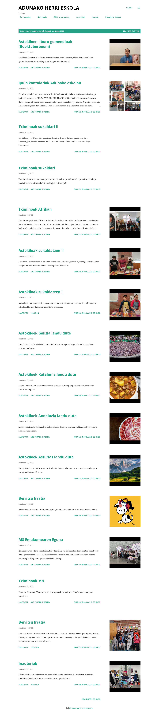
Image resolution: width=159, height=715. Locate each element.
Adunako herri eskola (49, 7)
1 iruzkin (35, 313)
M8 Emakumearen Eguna (41, 539)
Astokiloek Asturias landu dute (46, 457)
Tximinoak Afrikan (35, 209)
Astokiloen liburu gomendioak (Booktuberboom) (45, 44)
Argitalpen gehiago (91, 699)
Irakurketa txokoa (111, 17)
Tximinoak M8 (31, 580)
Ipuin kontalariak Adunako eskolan (50, 82)
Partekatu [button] (23, 67)
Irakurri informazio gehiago (87, 67)
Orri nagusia (24, 17)
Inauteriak (28, 663)
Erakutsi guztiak (131, 31)
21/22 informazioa (60, 17)
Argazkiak (79, 17)
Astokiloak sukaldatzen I (40, 291)
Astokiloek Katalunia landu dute (47, 374)
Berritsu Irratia (32, 498)
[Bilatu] (129, 7)
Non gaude (40, 17)
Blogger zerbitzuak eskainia (79, 708)
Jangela (94, 17)
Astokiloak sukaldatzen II (41, 250)
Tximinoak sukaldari (37, 167)
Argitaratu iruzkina (40, 67)
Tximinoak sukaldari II (38, 126)
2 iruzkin (35, 685)
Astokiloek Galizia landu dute (45, 333)
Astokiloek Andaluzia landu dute (47, 415)
